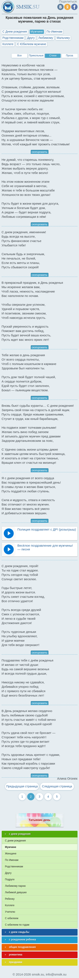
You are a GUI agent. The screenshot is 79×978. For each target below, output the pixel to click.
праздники (15, 962)
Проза (69, 55)
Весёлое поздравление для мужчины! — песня (45, 547)
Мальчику (63, 37)
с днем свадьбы (19, 932)
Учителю (10, 911)
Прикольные (36, 55)
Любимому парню (15, 885)
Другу (31, 37)
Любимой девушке (16, 892)
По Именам (54, 31)
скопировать (39, 152)
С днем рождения (15, 840)
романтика (15, 954)
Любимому (45, 37)
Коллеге (8, 44)
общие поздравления (22, 947)
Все (19, 55)
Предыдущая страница (22, 786)
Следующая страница (57, 786)
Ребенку (10, 898)
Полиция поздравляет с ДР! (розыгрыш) (46, 529)
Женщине (10, 853)
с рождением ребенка (22, 939)
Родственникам (13, 37)
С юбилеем (11, 918)
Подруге (10, 879)
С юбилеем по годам (17, 924)
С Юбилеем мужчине (31, 44)
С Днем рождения (15, 31)
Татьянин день (39, 820)
